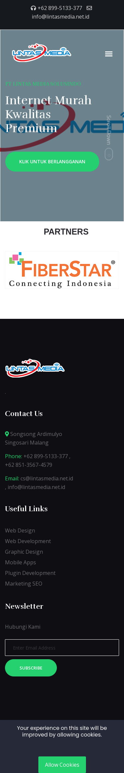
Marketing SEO (23, 583)
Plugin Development (30, 573)
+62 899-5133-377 (60, 8)
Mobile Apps (20, 562)
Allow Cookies (62, 764)
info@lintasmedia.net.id (60, 16)
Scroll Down (109, 130)
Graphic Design (24, 551)
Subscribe (31, 668)
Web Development (28, 541)
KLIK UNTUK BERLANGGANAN (52, 163)
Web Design (20, 530)
